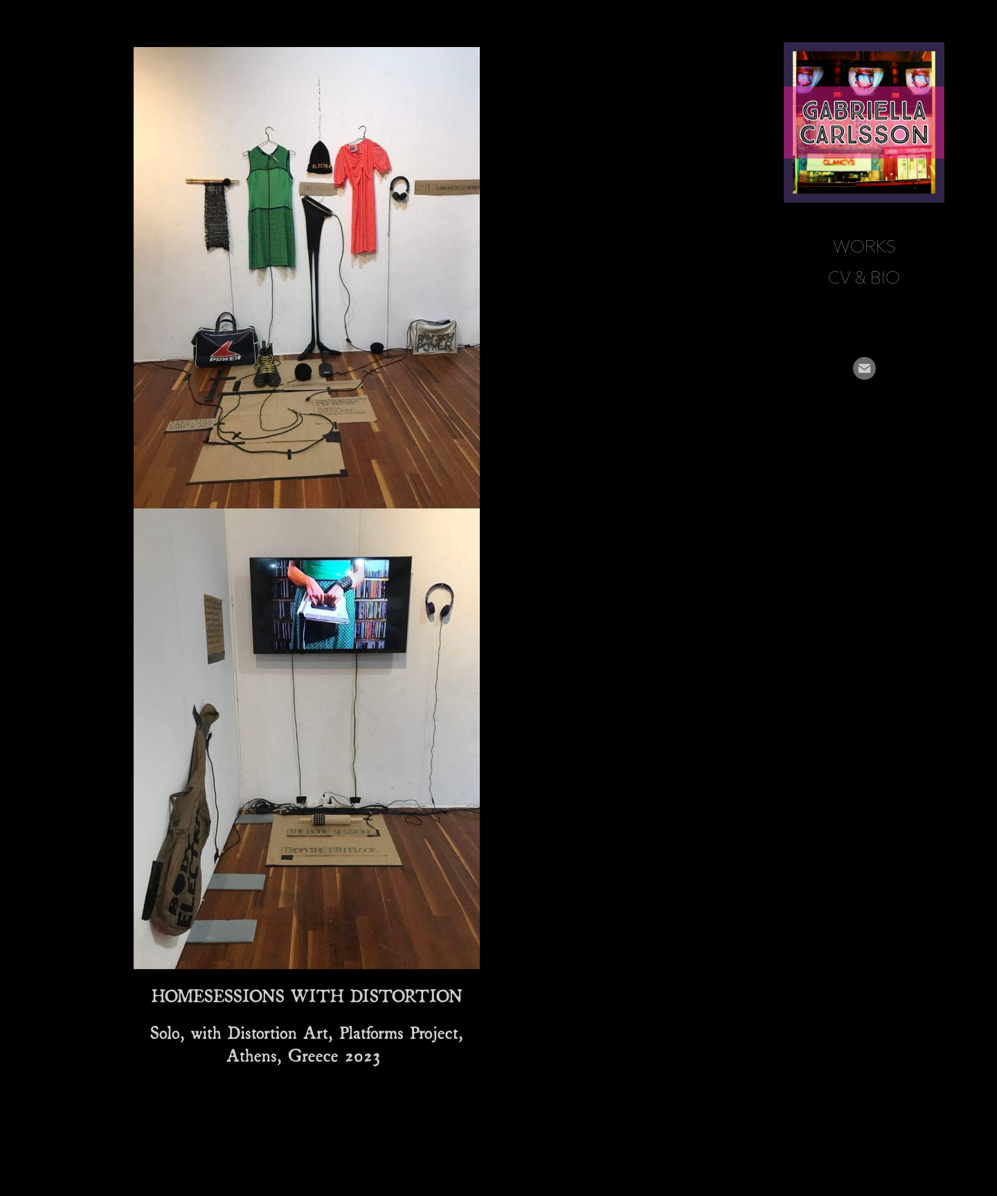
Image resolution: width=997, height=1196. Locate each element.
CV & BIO (864, 277)
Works (864, 246)
